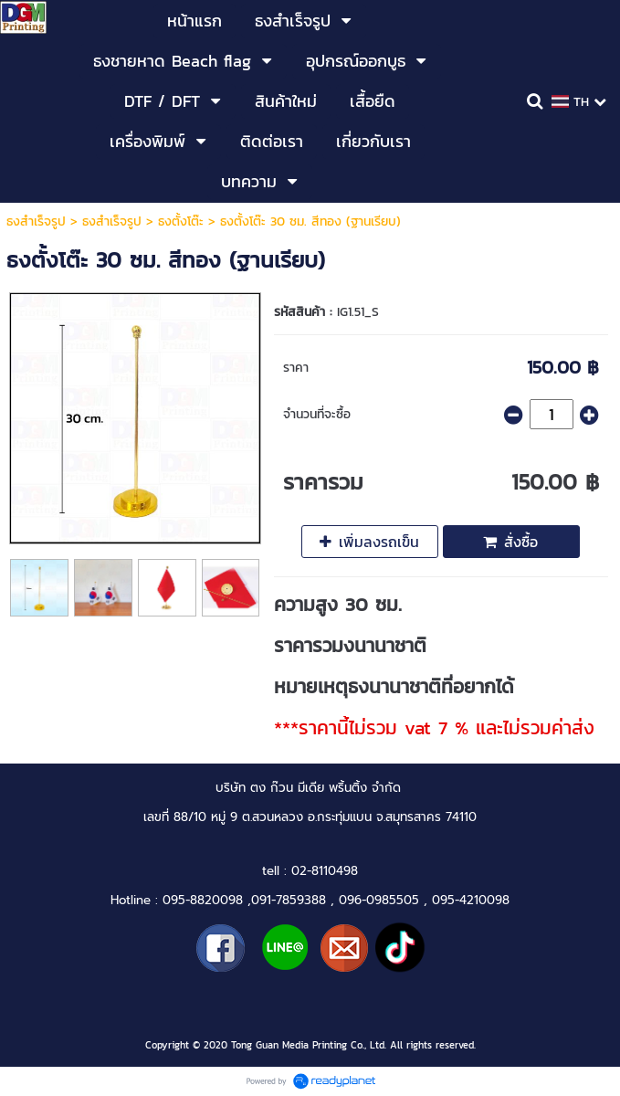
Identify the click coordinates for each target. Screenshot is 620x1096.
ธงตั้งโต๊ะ (181, 221)
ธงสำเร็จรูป (36, 221)
